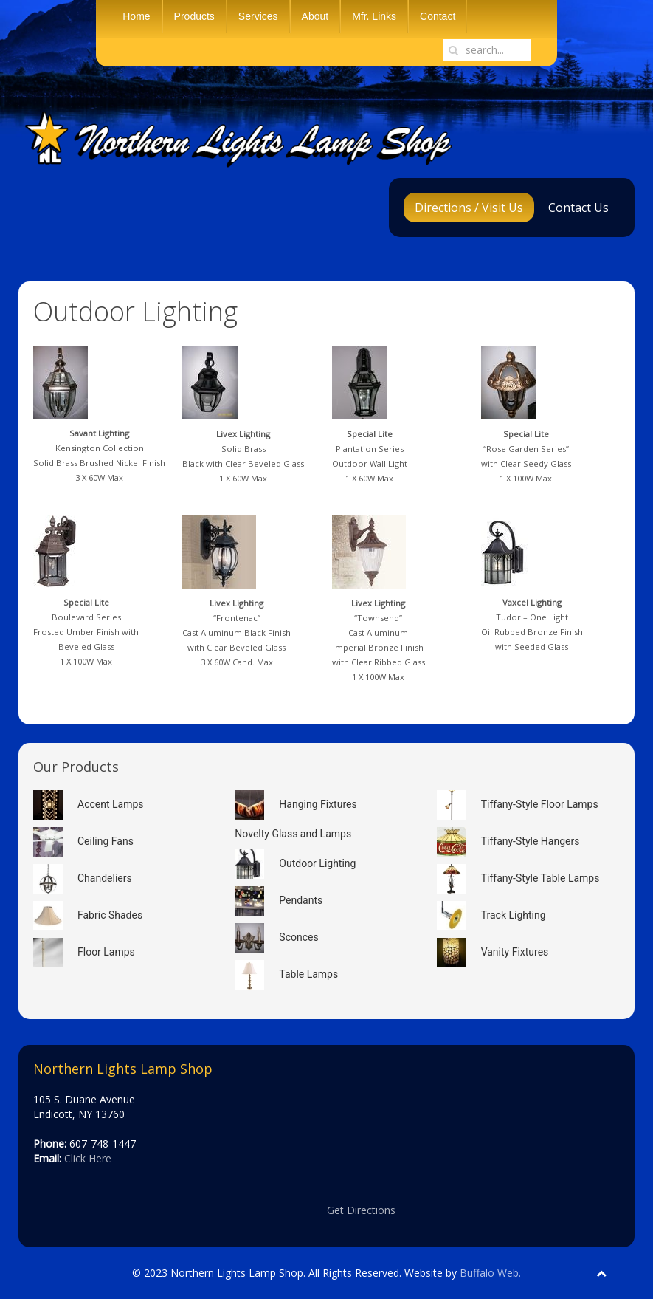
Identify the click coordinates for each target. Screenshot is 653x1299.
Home (136, 16)
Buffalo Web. (490, 1273)
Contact (437, 16)
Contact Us (578, 207)
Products (194, 16)
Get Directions (361, 1210)
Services (258, 16)
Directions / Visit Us (469, 207)
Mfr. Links (374, 16)
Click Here (87, 1158)
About (315, 16)
